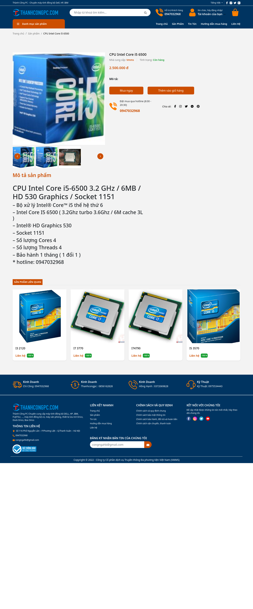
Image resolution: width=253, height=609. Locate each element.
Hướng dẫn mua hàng (214, 23)
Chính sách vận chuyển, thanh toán (153, 423)
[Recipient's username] (117, 444)
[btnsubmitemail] (148, 444)
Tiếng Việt (216, 2)
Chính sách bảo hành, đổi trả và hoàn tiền (156, 419)
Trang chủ (162, 23)
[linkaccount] (191, 12)
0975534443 (215, 386)
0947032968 (173, 14)
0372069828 (161, 386)
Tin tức (93, 419)
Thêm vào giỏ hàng (170, 90)
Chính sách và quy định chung (151, 410)
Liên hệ (93, 427)
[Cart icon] (235, 12)
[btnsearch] (145, 12)
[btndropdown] (224, 14)
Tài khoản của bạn (212, 14)
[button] (100, 156)
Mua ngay (126, 90)
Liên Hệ (235, 23)
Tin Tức (192, 23)
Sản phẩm (34, 33)
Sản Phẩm (178, 23)
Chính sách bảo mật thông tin (151, 415)
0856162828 (106, 386)
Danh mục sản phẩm (32, 23)
